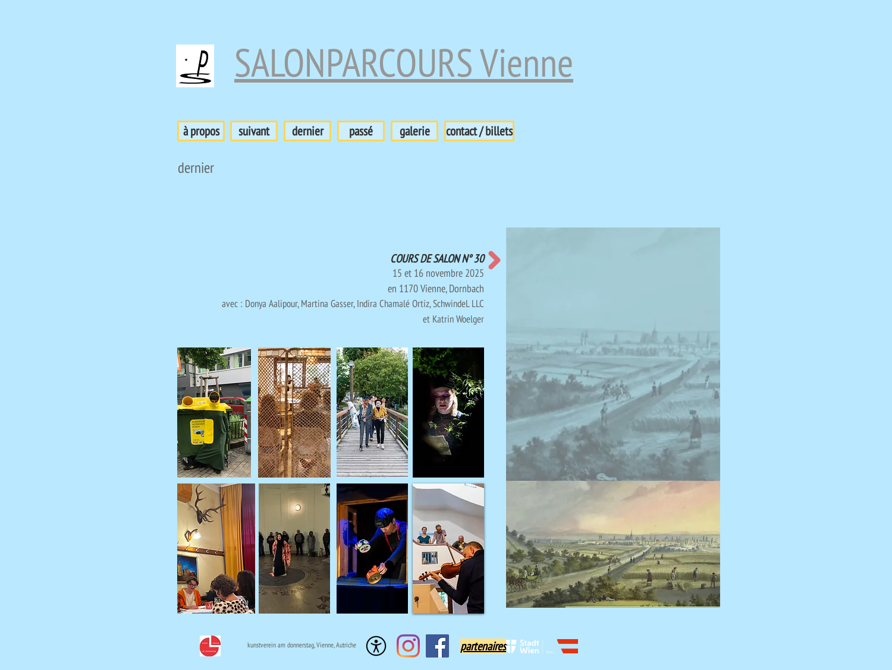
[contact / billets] (479, 131)
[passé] (361, 131)
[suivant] (254, 131)
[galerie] (414, 131)
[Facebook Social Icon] (437, 646)
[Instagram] (408, 646)
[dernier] (307, 131)
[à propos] (201, 131)
